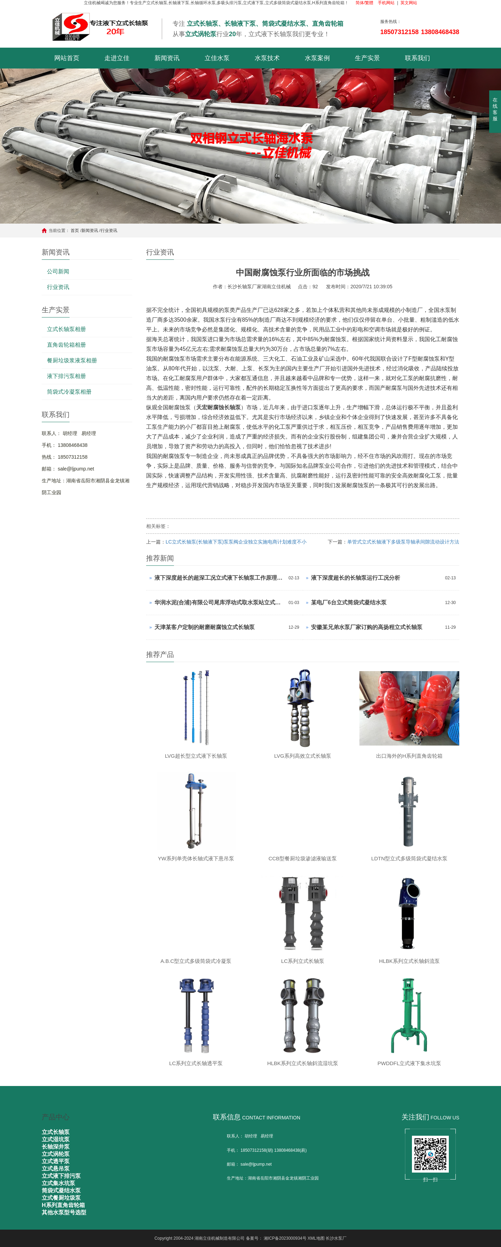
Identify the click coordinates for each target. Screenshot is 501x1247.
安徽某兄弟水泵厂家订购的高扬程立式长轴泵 (366, 627)
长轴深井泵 (56, 1147)
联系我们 (417, 58)
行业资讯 (109, 230)
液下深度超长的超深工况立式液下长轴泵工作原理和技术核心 (219, 578)
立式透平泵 (56, 1161)
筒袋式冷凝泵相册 (69, 392)
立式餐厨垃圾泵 (61, 1198)
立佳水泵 (217, 58)
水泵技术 (267, 58)
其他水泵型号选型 (64, 1212)
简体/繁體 (364, 2)
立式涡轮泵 (56, 1154)
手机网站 (386, 2)
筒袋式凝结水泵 (61, 1190)
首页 (75, 230)
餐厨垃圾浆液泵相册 (72, 360)
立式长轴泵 (56, 1132)
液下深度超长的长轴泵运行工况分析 (355, 578)
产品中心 (56, 1117)
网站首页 (66, 58)
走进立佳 (116, 58)
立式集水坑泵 (58, 1183)
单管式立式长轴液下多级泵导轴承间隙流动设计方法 (403, 542)
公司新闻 (58, 271)
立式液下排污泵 (61, 1176)
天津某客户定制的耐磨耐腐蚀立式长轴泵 (204, 627)
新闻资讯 (167, 58)
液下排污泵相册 (66, 376)
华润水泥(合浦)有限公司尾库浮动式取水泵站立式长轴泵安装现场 (219, 602)
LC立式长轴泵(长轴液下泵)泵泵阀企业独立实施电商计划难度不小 (236, 542)
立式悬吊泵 (56, 1169)
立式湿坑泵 (56, 1139)
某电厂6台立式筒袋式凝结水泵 (349, 602)
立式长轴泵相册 (66, 329)
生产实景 (367, 58)
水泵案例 (317, 58)
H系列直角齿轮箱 (63, 1205)
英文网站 (408, 2)
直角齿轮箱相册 (66, 345)
